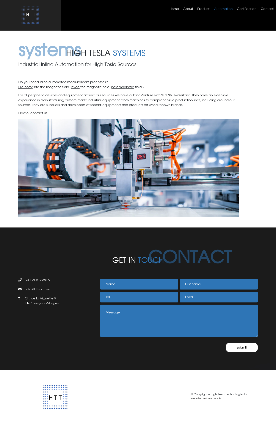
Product (203, 9)
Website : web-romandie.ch (208, 398)
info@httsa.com (38, 289)
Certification (246, 9)
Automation (223, 9)
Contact (267, 9)
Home (174, 9)
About (188, 9)
